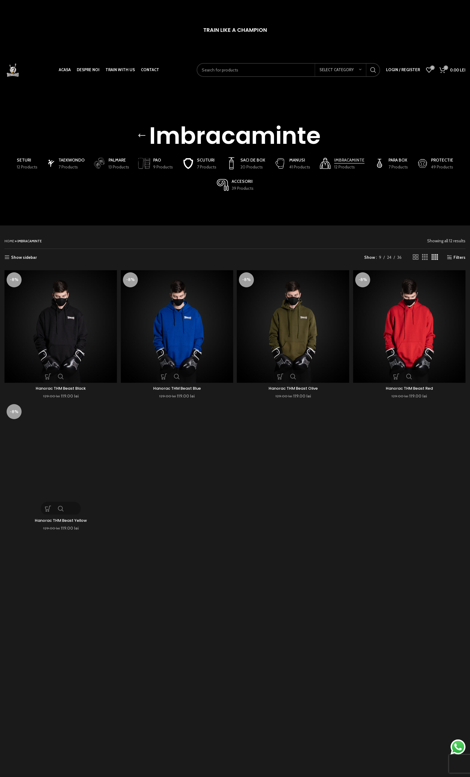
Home (9, 241)
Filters (460, 257)
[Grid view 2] (415, 257)
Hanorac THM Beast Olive (293, 386)
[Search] (291, 76)
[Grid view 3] (425, 257)
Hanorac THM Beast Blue (177, 386)
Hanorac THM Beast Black (59, 386)
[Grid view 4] (435, 257)
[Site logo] (18, 75)
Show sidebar (24, 257)
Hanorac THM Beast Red (410, 386)
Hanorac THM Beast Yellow (60, 519)
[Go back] (141, 136)
